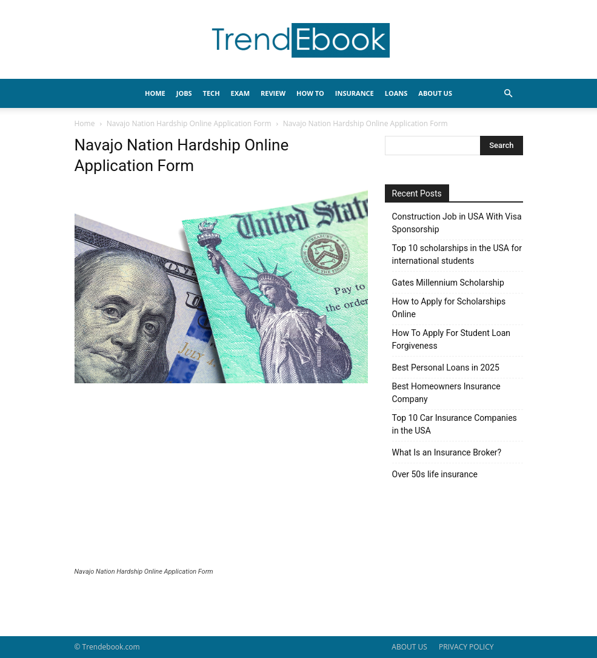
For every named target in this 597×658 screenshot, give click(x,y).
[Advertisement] (221, 477)
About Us (435, 93)
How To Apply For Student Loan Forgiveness (451, 339)
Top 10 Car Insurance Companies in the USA (454, 424)
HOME (155, 93)
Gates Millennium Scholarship (448, 282)
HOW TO (310, 93)
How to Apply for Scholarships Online (449, 308)
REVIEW (273, 93)
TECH (211, 93)
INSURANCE (354, 93)
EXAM (240, 93)
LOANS (396, 93)
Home (85, 123)
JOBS (184, 93)
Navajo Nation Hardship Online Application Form (189, 123)
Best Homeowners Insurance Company (446, 392)
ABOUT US (409, 647)
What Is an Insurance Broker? (447, 452)
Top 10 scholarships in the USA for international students (457, 254)
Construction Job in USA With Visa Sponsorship (457, 223)
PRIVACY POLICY (466, 647)
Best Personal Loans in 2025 (445, 367)
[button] (508, 93)
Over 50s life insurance (435, 474)
